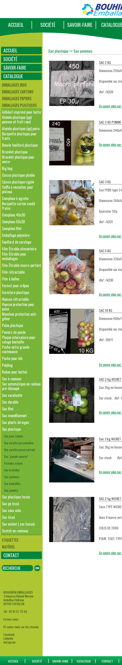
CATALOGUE (13, 76)
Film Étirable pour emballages (14, 256)
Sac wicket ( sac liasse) (18, 524)
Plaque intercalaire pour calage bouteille (18, 339)
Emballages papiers (16, 98)
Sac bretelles (12, 470)
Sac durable (10, 402)
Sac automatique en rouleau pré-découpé (21, 386)
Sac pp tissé (10, 503)
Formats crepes (13, 463)
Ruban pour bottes (14, 372)
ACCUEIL (16, 24)
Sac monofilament (14, 415)
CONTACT (11, 555)
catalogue (84, 661)
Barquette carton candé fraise (18, 205)
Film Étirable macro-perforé (21, 265)
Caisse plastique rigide (18, 182)
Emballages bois (14, 85)
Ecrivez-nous (10, 619)
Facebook (8, 634)
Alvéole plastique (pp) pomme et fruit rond (17, 119)
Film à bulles (10, 279)
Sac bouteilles (12, 483)
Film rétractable (13, 272)
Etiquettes (10, 540)
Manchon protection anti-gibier (19, 316)
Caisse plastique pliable (18, 175)
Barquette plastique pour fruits (19, 136)
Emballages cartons (17, 91)
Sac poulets (11, 490)
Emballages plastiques (19, 105)
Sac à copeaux (11, 378)
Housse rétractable (15, 299)
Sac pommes (11, 476)
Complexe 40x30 (13, 215)
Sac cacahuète (12, 395)
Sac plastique (11, 429)
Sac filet (8, 409)
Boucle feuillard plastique (20, 145)
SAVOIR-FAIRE (79, 24)
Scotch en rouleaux (15, 531)
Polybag (7, 365)
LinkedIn (8, 638)
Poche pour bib (12, 358)
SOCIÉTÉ (47, 24)
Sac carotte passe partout (19, 449)
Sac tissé (8, 517)
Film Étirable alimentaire (19, 249)
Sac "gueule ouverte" (16, 456)
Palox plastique (12, 325)
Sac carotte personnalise (18, 442)
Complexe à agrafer (15, 198)
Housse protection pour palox (18, 306)
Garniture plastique (15, 292)
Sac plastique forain (16, 497)
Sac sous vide (11, 510)
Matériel (8, 547)
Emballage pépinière (16, 235)
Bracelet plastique (15, 152)
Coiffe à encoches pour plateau (17, 189)
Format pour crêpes (15, 285)
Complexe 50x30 (13, 221)
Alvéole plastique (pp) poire (20, 128)
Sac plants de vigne (15, 422)
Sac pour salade (13, 436)
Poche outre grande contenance (15, 349)
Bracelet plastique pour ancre (18, 159)
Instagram (9, 642)
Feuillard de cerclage (16, 242)
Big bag (7, 168)
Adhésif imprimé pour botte (21, 112)
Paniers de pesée (13, 332)
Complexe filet (12, 228)
